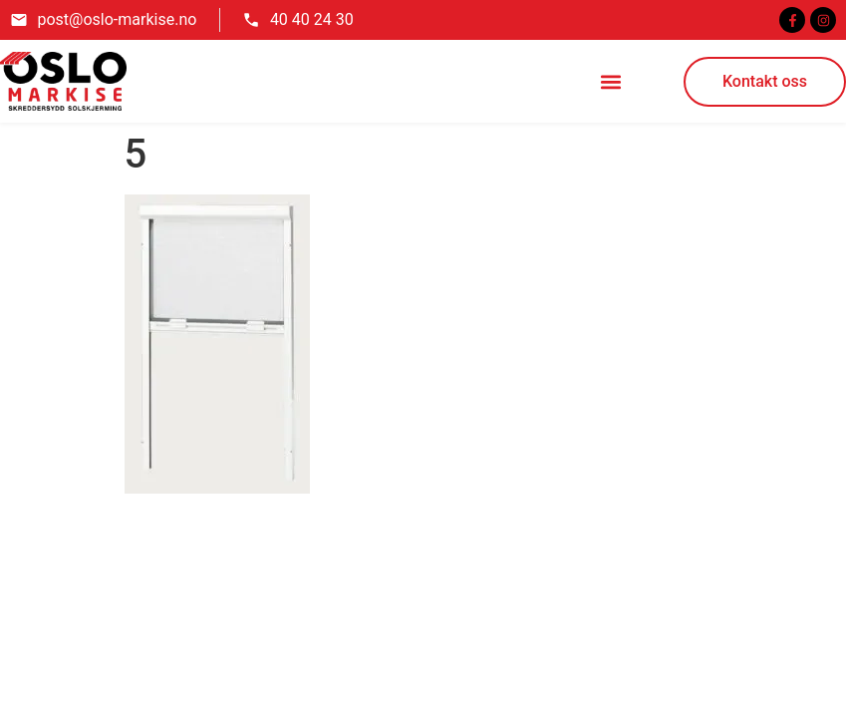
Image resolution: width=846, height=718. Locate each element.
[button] (611, 81)
